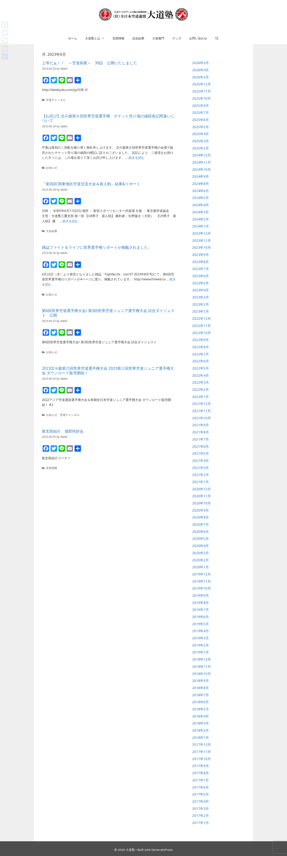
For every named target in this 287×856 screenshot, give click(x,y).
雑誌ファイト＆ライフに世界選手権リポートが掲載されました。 (97, 247)
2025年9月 (200, 105)
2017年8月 (200, 773)
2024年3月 (200, 212)
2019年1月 (200, 652)
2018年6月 (200, 702)
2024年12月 (201, 155)
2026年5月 (200, 62)
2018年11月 (201, 666)
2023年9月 (200, 254)
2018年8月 (200, 687)
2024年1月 (200, 226)
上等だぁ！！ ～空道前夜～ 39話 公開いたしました (89, 62)
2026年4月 (200, 70)
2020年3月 (200, 553)
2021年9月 (200, 425)
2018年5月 (200, 709)
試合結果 (138, 38)
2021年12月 (201, 403)
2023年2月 (200, 304)
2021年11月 (201, 411)
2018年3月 (200, 723)
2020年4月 (200, 545)
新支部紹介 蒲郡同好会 (63, 431)
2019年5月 (200, 624)
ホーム (72, 38)
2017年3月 (200, 808)
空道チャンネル (56, 100)
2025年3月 (200, 141)
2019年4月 (200, 631)
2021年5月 (200, 453)
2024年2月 (200, 219)
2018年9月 (200, 680)
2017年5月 (200, 794)
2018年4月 (200, 716)
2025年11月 (201, 91)
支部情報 (118, 38)
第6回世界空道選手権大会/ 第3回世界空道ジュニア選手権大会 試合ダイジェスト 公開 (108, 313)
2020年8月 (200, 517)
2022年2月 (200, 389)
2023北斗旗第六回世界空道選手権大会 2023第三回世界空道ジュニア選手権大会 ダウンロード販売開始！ (108, 370)
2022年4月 (200, 375)
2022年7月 (200, 354)
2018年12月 (201, 659)
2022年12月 (201, 318)
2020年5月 (200, 538)
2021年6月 (200, 446)
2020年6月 (200, 531)
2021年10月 (201, 418)
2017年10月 (201, 759)
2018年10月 (201, 673)
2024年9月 (200, 176)
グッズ (176, 38)
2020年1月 (200, 567)
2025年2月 (200, 148)
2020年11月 (201, 496)
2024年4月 (200, 205)
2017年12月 (201, 744)
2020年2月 (200, 560)
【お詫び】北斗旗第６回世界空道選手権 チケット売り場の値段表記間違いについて (108, 118)
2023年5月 (200, 283)
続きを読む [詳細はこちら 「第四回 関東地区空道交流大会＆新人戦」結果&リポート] (70, 221)
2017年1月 (200, 822)
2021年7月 (200, 439)
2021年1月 (200, 482)
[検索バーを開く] (217, 38)
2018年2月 (200, 730)
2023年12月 (201, 233)
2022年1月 (200, 396)
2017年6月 (200, 787)
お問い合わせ (198, 38)
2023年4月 (200, 290)
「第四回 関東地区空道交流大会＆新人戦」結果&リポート (91, 183)
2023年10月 (201, 247)
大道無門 (158, 38)
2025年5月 (200, 127)
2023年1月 (200, 311)
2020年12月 (201, 489)
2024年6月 (200, 190)
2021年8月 (200, 432)
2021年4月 (200, 460)
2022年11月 (201, 325)
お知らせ (51, 168)
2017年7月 (200, 780)
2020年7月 (200, 524)
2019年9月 (200, 595)
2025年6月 (200, 119)
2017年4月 (200, 801)
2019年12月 (201, 574)
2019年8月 (200, 602)
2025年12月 (201, 84)
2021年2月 (200, 474)
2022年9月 (200, 339)
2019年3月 (200, 638)
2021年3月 (200, 467)
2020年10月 (201, 503)
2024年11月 (201, 162)
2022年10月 (201, 333)
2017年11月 (201, 751)
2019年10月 (201, 588)
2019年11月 (201, 581)
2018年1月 (200, 737)
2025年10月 (201, 98)
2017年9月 (200, 765)
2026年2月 (200, 77)
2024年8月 (200, 183)
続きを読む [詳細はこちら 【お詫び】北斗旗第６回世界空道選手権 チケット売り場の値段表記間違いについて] (136, 157)
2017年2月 (200, 815)
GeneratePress (162, 850)
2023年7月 (200, 268)
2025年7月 (200, 112)
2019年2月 (200, 645)
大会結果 (51, 231)
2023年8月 (200, 261)
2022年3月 (200, 382)
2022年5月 (200, 368)
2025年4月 (200, 134)
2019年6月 (200, 616)
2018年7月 (200, 695)
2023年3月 (200, 297)
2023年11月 (201, 240)
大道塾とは (96, 38)
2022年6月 (200, 361)
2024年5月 (200, 197)
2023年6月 (200, 276)
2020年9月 (200, 510)
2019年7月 (200, 609)
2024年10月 (201, 169)
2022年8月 (200, 347)
